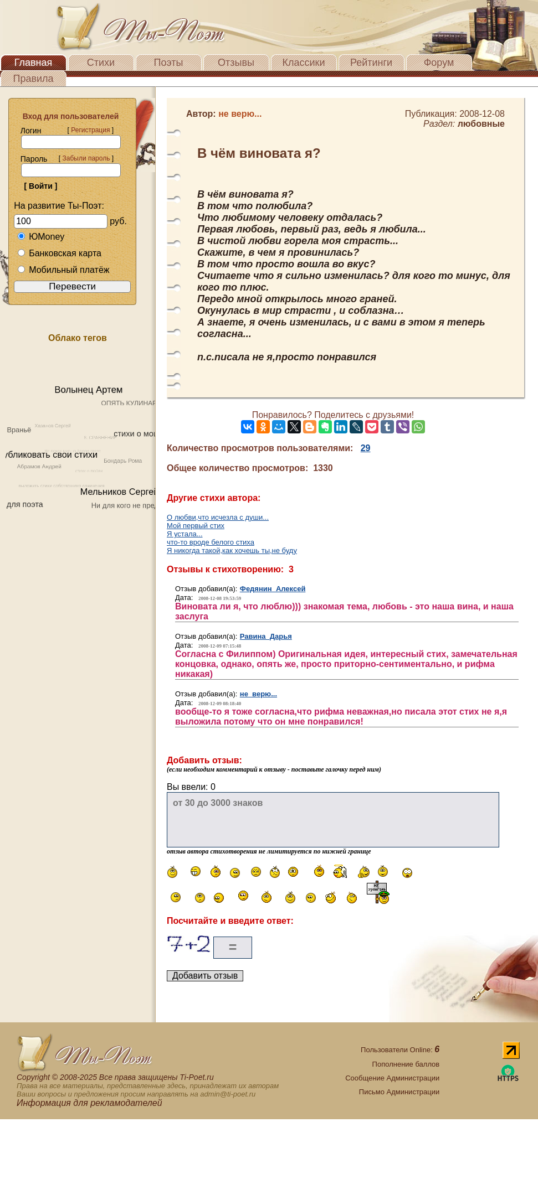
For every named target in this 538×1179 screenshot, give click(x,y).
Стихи (101, 62)
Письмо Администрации (399, 1092)
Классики (304, 62)
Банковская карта (59, 253)
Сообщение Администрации (392, 1078)
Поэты (168, 62)
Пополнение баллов (406, 1064)
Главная (33, 62)
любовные (481, 123)
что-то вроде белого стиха (210, 542)
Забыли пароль (86, 158)
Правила (33, 78)
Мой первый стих (195, 525)
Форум (439, 62)
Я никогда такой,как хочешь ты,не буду (232, 550)
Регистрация (90, 130)
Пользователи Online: (400, 1050)
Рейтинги (371, 62)
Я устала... (185, 534)
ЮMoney (40, 236)
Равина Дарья (266, 636)
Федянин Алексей (273, 589)
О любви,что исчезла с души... (218, 517)
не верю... (258, 694)
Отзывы (236, 62)
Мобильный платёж (63, 270)
